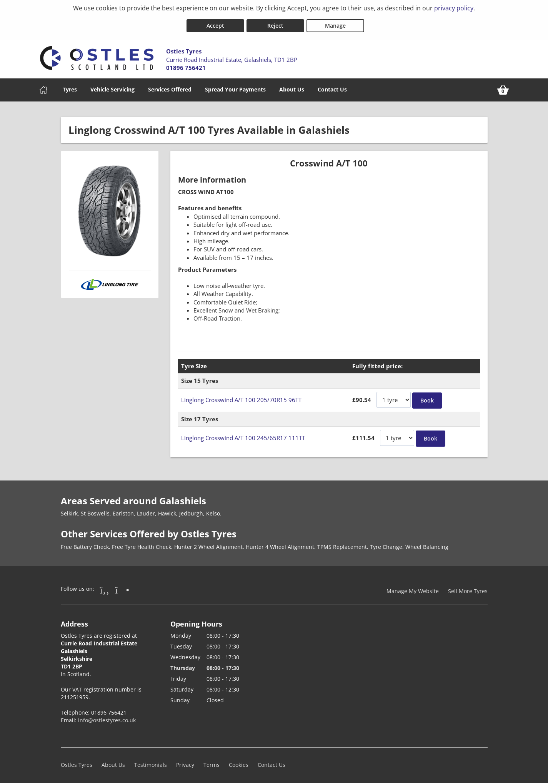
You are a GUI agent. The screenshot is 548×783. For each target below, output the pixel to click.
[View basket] (503, 86)
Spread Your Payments (235, 86)
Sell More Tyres (468, 588)
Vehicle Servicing (112, 86)
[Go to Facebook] (105, 586)
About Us (291, 86)
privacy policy (453, 8)
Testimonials (150, 761)
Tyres (70, 86)
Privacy (185, 761)
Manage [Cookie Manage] (335, 22)
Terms (211, 761)
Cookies (238, 761)
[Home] (43, 86)
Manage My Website (412, 588)
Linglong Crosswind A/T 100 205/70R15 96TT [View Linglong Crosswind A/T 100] (241, 397)
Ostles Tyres (76, 761)
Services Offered (170, 86)
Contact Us (332, 86)
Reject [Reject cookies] (275, 22)
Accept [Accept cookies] (215, 22)
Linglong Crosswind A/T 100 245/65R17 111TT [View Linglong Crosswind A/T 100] (243, 435)
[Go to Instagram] (122, 586)
